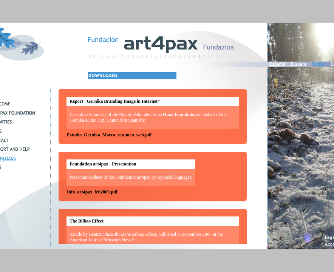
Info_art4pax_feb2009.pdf (92, 192)
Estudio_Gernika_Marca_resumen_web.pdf (109, 135)
